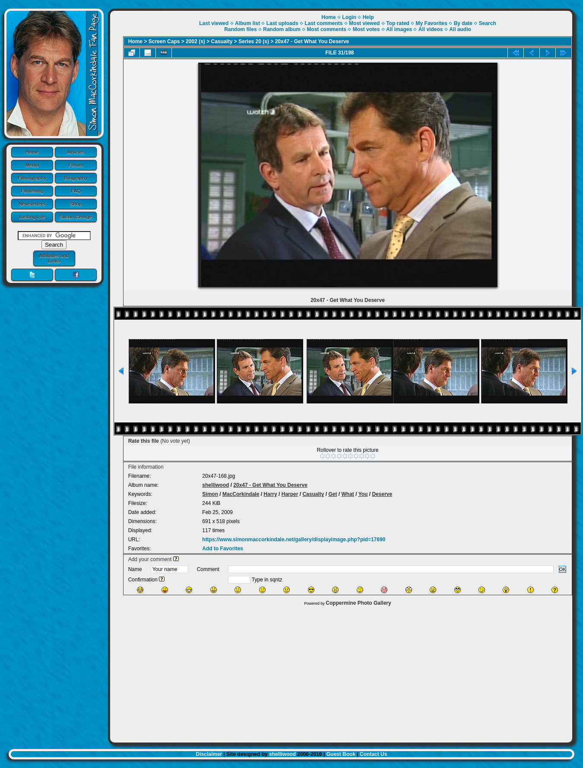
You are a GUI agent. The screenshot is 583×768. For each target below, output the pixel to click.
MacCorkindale (240, 494)
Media (32, 165)
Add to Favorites (222, 549)
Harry (270, 494)
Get (332, 494)
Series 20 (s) (253, 41)
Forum (76, 165)
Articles (76, 152)
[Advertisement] (341, 672)
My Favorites (431, 23)
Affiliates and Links (54, 258)
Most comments (326, 29)
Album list (247, 23)
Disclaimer (209, 754)
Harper (290, 494)
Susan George (76, 216)
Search (487, 23)
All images (399, 29)
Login (349, 17)
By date (463, 23)
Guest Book (340, 754)
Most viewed (364, 23)
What (348, 494)
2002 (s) (195, 41)
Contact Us (373, 754)
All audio (460, 29)
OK (562, 569)
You (363, 494)
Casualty (222, 41)
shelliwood (215, 485)
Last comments (323, 23)
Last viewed (213, 23)
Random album (282, 29)
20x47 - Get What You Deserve (312, 41)
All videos (430, 29)
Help (368, 17)
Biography (76, 178)
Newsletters (32, 203)
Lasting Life (32, 216)
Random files (240, 29)
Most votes (366, 29)
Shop (76, 203)
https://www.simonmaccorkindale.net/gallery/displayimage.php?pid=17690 (293, 539)
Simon (210, 494)
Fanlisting (32, 191)
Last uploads (282, 23)
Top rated (397, 23)
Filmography (32, 178)
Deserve (382, 494)
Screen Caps (164, 41)
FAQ (76, 191)
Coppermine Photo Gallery (358, 603)
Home (32, 152)
